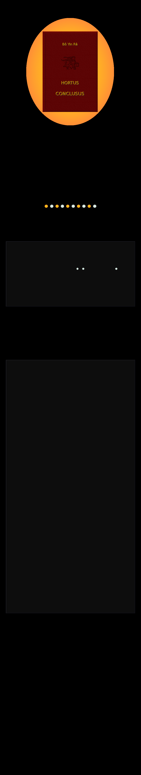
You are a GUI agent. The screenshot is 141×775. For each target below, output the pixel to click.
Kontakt (20, 322)
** (40, 280)
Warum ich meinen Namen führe (70, 195)
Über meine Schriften (70, 202)
